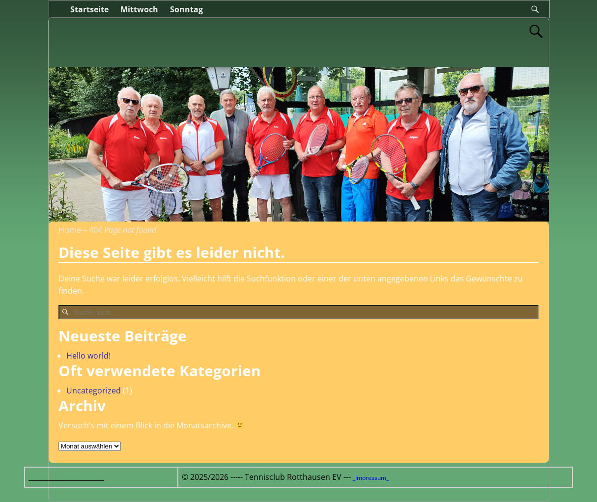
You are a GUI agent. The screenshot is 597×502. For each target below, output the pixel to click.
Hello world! (88, 355)
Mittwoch (139, 9)
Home (69, 229)
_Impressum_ (371, 478)
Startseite (89, 9)
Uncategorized (93, 390)
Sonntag (186, 9)
